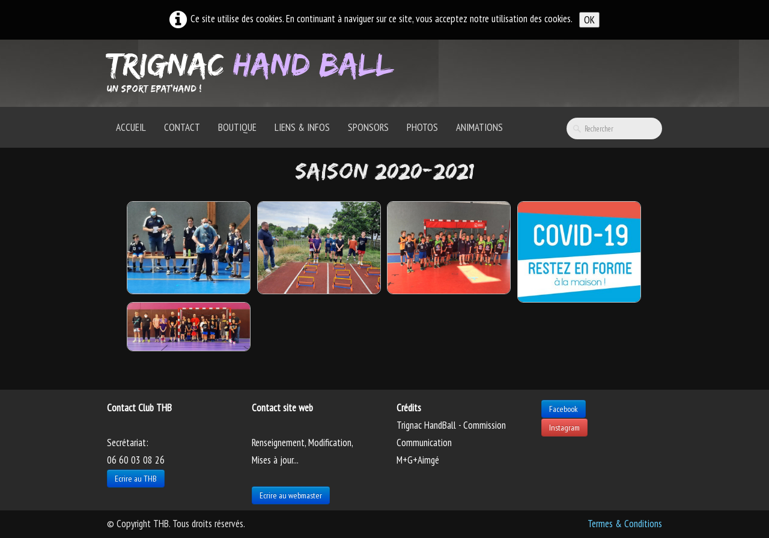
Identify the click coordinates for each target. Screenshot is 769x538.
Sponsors (368, 127)
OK (589, 19)
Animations (479, 127)
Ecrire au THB (136, 478)
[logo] (254, 72)
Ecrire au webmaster (291, 495)
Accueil (131, 127)
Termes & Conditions (625, 523)
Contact (182, 127)
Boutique (237, 127)
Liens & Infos (302, 127)
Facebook (563, 409)
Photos (422, 127)
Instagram (564, 427)
